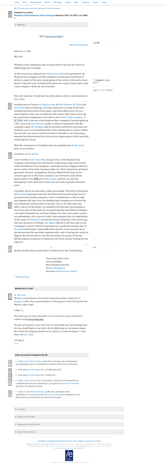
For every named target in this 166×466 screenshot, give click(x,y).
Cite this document (53, 8)
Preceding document (25, 8)
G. (15, 343)
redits (95, 2)
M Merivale (20, 294)
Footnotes (21, 409)
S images (58, 2)
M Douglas (37, 126)
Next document (40, 8)
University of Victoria (92, 441)
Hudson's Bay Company (71, 117)
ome (17, 2)
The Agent (50, 222)
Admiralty (40, 391)
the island (19, 107)
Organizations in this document (28, 424)
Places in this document (26, 432)
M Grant (77, 104)
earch (104, 2)
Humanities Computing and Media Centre (53, 441)
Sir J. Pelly (101, 90)
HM (16, 340)
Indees (68, 2)
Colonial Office (28, 361)
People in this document (26, 417)
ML (15, 8)
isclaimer (85, 2)
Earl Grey (24, 276)
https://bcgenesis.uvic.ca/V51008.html (71, 448)
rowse (47, 2)
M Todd (18, 120)
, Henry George (44, 15)
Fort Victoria (37, 123)
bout (24, 2)
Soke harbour (65, 104)
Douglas (37, 369)
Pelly (39, 361)
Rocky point (78, 145)
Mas (76, 2)
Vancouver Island (68, 271)
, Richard (23, 15)
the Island (33, 153)
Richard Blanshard (55, 267)
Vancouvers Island (78, 44)
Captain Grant (48, 104)
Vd (53, 36)
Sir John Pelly (38, 159)
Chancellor (35, 219)
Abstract (21, 25)
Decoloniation (35, 2)
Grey (29, 369)
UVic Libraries (78, 441)
